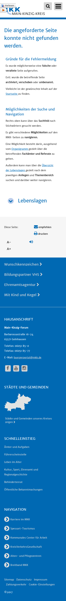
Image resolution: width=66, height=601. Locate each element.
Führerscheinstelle (15, 454)
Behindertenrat (13, 482)
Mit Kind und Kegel (22, 295)
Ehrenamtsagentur (21, 284)
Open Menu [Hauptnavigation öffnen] (58, 6)
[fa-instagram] (24, 368)
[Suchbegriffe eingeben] (48, 6)
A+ (9, 249)
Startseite (12, 93)
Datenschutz (24, 579)
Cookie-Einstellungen (42, 584)
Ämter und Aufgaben (16, 447)
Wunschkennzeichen (23, 264)
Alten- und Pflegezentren (22, 555)
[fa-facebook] (8, 368)
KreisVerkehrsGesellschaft (23, 546)
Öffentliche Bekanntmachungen (23, 489)
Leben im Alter (13, 462)
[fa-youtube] (16, 368)
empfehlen (42, 227)
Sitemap (9, 579)
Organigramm (20, 149)
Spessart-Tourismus (19, 528)
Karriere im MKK (17, 519)
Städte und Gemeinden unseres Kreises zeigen (28, 420)
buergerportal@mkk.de (27, 357)
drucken (41, 233)
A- (9, 242)
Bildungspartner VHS (23, 274)
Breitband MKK (16, 565)
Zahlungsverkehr (16, 584)
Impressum (40, 579)
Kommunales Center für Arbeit (25, 537)
